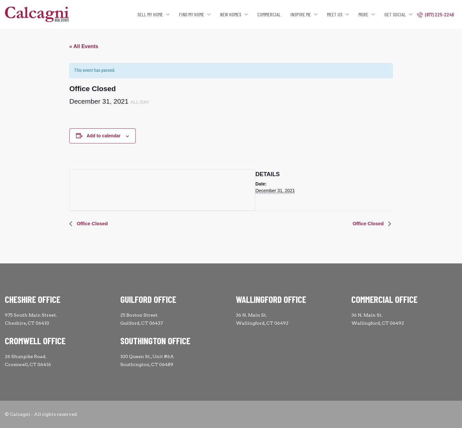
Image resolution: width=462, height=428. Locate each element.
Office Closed (91, 223)
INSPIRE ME (300, 14)
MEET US (334, 14)
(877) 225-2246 (435, 14)
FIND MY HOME (191, 14)
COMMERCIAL (269, 14)
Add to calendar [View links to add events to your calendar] (104, 135)
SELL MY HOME (150, 14)
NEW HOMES (230, 14)
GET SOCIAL (395, 14)
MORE (363, 14)
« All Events (83, 46)
